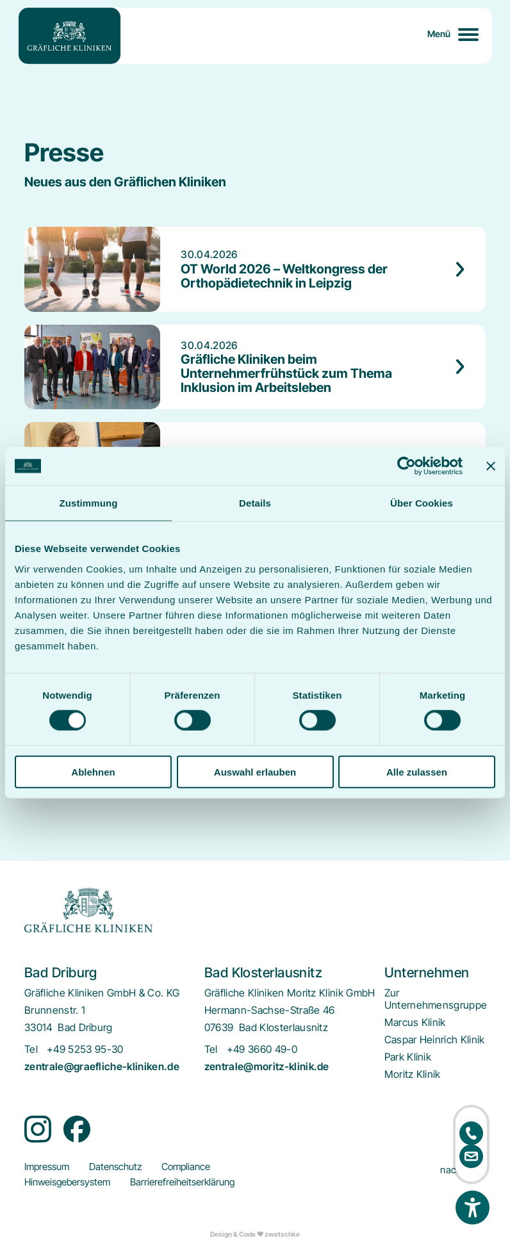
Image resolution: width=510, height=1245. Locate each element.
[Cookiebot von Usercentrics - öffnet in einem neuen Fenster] (406, 466)
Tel (31, 1049)
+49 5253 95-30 (85, 1049)
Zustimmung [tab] (89, 503)
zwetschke (282, 1234)
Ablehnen (93, 771)
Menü (439, 33)
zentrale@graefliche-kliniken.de (101, 1067)
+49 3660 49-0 (262, 1049)
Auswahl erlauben (255, 771)
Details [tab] (255, 503)
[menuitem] (436, 999)
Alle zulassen (416, 771)
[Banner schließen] (490, 466)
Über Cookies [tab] (421, 503)
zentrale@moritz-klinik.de (266, 1067)
